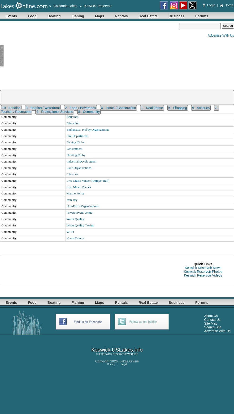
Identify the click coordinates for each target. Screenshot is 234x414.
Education (73, 123)
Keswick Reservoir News (203, 268)
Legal (124, 364)
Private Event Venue (79, 212)
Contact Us (212, 320)
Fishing (78, 16)
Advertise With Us (221, 35)
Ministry (72, 200)
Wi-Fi (70, 231)
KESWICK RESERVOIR (114, 354)
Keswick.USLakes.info (117, 350)
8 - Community (89, 112)
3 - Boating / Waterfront (43, 108)
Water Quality (75, 219)
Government (74, 148)
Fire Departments (78, 136)
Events (11, 16)
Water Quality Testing (80, 225)
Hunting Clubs (76, 155)
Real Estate (148, 16)
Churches (72, 117)
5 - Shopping (177, 108)
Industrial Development (81, 161)
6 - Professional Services (54, 112)
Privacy (111, 364)
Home (226, 5)
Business (176, 16)
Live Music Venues (79, 187)
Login (209, 5)
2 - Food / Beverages (80, 108)
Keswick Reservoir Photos (203, 271)
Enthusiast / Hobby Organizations (88, 129)
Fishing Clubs (75, 142)
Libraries (72, 174)
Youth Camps (75, 238)
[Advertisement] (90, 56)
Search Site (212, 327)
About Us (211, 316)
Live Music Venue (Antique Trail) (88, 180)
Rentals (121, 16)
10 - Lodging (11, 108)
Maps (99, 16)
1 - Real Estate (152, 108)
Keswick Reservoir (98, 6)
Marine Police (75, 193)
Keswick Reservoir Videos (203, 275)
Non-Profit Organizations (83, 206)
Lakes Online (129, 361)
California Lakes (65, 6)
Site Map (210, 323)
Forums (201, 16)
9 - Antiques (201, 108)
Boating (54, 16)
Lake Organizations (79, 168)
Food (32, 16)
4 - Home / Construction (118, 108)
